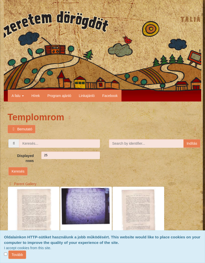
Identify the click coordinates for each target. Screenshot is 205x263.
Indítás (192, 143)
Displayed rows (25, 158)
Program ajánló (59, 96)
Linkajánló (87, 96)
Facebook (109, 96)
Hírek (35, 96)
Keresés (18, 171)
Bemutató (21, 129)
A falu (18, 96)
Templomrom (37, 117)
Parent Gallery (22, 184)
